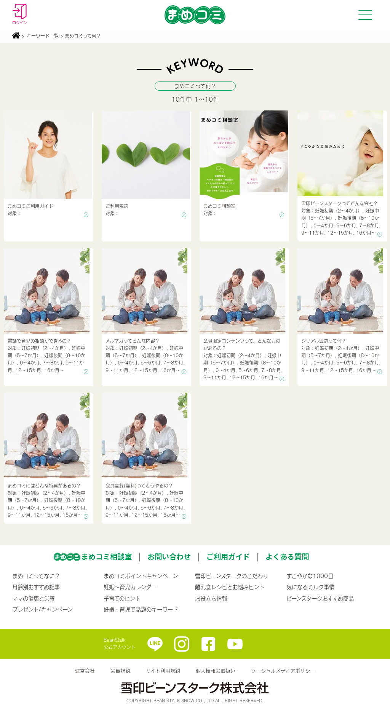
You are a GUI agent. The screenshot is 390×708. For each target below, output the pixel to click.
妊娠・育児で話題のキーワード (141, 609)
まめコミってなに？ (36, 575)
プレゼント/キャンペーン (42, 609)
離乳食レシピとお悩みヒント (229, 586)
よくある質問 (287, 556)
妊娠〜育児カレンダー (130, 586)
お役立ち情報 (211, 598)
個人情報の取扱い (215, 671)
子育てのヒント (122, 598)
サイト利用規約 (163, 671)
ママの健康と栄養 (33, 598)
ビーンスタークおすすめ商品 (320, 598)
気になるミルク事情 (310, 586)
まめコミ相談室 (106, 556)
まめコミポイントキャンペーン (141, 575)
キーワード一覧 (43, 35)
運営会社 (85, 671)
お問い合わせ (169, 556)
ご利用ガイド (228, 556)
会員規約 (120, 671)
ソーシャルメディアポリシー (283, 671)
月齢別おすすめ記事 (36, 586)
